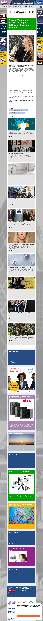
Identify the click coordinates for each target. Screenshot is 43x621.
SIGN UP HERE (12, 590)
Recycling (11, 110)
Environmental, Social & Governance (21, 31)
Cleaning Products (12, 112)
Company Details (14, 618)
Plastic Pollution (17, 110)
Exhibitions (22, 6)
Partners (26, 6)
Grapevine (9, 6)
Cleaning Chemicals (21, 112)
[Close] (41, 603)
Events (13, 6)
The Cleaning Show (24, 110)
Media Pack (31, 6)
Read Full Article (12, 136)
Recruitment (17, 6)
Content (5, 6)
